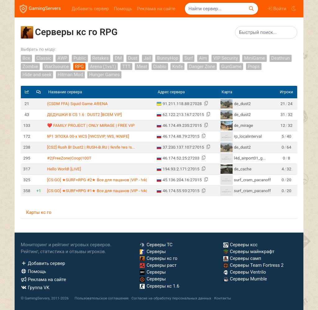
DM (118, 58)
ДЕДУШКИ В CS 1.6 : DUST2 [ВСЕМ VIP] (84, 114)
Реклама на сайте (156, 9)
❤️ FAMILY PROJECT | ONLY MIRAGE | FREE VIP (90, 125)
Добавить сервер (90, 9)
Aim (203, 58)
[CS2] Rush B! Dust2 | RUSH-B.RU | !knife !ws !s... (91, 147)
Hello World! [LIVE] (64, 169)
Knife (177, 66)
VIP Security (225, 58)
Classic (43, 58)
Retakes (100, 58)
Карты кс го (38, 212)
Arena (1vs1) (103, 66)
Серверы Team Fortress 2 (253, 265)
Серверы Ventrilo (244, 272)
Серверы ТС (156, 245)
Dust (132, 58)
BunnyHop (167, 58)
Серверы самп (242, 258)
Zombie (30, 66)
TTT (126, 66)
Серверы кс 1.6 (159, 286)
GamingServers (40, 8)
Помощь (123, 9)
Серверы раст (158, 265)
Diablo (159, 66)
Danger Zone (202, 66)
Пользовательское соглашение (102, 298)
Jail (147, 58)
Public (80, 58)
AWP (62, 58)
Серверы (153, 251)
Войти (276, 9)
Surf (188, 58)
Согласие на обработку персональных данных (171, 298)
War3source (56, 66)
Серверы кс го (158, 258)
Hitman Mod (70, 75)
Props (254, 66)
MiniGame (254, 58)
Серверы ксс (240, 245)
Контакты (222, 298)
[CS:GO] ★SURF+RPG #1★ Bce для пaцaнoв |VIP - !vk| (97, 190)
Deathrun (280, 58)
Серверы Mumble (245, 279)
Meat (142, 66)
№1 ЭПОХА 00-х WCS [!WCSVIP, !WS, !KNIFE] (88, 136)
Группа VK (35, 287)
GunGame (231, 66)
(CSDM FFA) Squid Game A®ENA (77, 103)
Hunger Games (104, 75)
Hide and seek (37, 75)
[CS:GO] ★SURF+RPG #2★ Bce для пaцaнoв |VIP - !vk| (97, 180)
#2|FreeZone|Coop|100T (69, 158)
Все (26, 58)
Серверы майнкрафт (249, 251)
